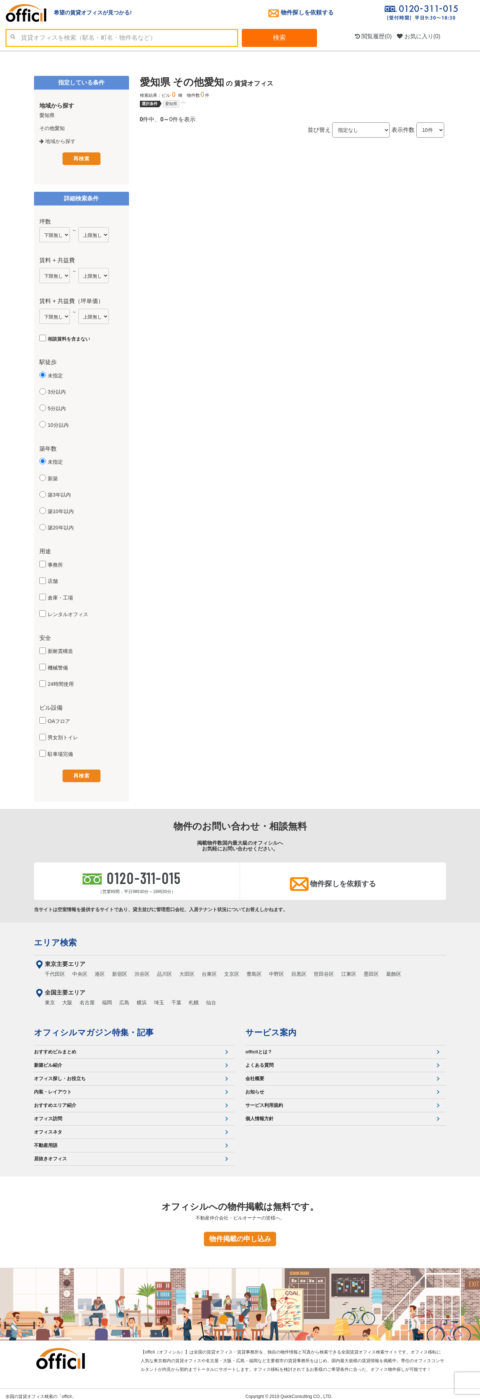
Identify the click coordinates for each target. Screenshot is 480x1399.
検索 (279, 37)
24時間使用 (61, 683)
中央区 (79, 968)
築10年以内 (61, 510)
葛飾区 (393, 968)
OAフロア (59, 720)
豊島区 (254, 968)
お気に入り (418, 36)
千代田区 (55, 968)
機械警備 (58, 666)
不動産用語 (45, 1140)
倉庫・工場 (60, 596)
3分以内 (57, 391)
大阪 (67, 997)
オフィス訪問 (48, 1113)
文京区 (231, 968)
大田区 (186, 968)
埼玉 (159, 997)
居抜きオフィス (50, 1153)
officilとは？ (258, 1046)
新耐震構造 (60, 650)
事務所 (55, 563)
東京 (50, 997)
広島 (124, 997)
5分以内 (57, 407)
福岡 (107, 997)
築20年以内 (61, 526)
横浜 (142, 997)
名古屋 (87, 997)
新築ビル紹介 (48, 1059)
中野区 (276, 968)
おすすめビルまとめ (55, 1046)
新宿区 (119, 968)
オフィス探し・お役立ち (60, 1073)
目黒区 (299, 968)
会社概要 (254, 1073)
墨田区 (371, 968)
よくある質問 (259, 1059)
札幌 (194, 997)
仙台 (211, 997)
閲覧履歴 (373, 36)
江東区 (348, 968)
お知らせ (254, 1086)
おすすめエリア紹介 (55, 1100)
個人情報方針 (259, 1113)
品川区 (164, 968)
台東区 (209, 968)
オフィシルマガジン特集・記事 (94, 1027)
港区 (100, 968)
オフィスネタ (48, 1126)
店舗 (53, 580)
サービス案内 (270, 1027)
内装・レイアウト (53, 1086)
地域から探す (57, 141)
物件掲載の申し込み (240, 1233)
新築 (53, 477)
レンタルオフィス (68, 613)
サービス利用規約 (264, 1100)
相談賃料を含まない (69, 337)
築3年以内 (59, 494)
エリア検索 (55, 937)
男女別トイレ (63, 736)
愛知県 (171, 103)
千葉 (176, 997)
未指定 (55, 374)
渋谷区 (142, 968)
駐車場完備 (60, 752)
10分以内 (58, 423)
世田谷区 (324, 968)
